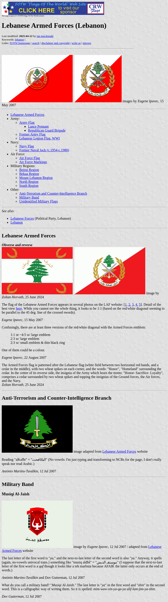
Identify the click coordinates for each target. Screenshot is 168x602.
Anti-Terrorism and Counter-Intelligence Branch (53, 193)
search (35, 43)
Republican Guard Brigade (47, 130)
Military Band (29, 197)
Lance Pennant (38, 126)
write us (76, 43)
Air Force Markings (33, 162)
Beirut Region (29, 170)
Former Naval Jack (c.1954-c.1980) (44, 150)
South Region (28, 185)
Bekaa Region (29, 174)
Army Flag (27, 122)
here (19, 308)
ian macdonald (45, 36)
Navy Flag (26, 146)
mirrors (87, 43)
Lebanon (16, 222)
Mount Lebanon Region (36, 178)
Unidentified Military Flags (38, 201)
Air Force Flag (29, 158)
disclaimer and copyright (55, 43)
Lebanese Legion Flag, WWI (39, 138)
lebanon (19, 39)
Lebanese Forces (22, 218)
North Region (28, 182)
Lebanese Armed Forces (27, 115)
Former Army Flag (32, 134)
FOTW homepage (20, 43)
